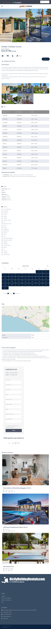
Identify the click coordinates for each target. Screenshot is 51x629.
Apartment (7, 490)
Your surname (14, 386)
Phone (14, 395)
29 (39, 284)
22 (39, 281)
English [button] (44, 1)
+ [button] (3, 308)
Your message (14, 421)
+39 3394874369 (13, 375)
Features (4, 206)
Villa (5, 529)
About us (3, 596)
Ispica (3, 49)
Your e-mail (14, 391)
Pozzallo (11, 490)
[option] (12, 25)
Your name (14, 381)
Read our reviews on (12, 2)
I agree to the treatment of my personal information (12, 426)
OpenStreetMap (46, 331)
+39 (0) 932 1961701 (13, 372)
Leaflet (41, 331)
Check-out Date (14, 405)
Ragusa (7, 49)
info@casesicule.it (7, 616)
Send (13, 430)
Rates (4, 106)
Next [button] (49, 26)
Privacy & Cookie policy (6, 600)
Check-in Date (14, 400)
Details (4, 186)
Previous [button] (2, 26)
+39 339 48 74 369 (7, 612)
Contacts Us (46, 59)
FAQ (2, 602)
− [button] (3, 310)
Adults (14, 410)
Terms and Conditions (6, 598)
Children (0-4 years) (14, 415)
